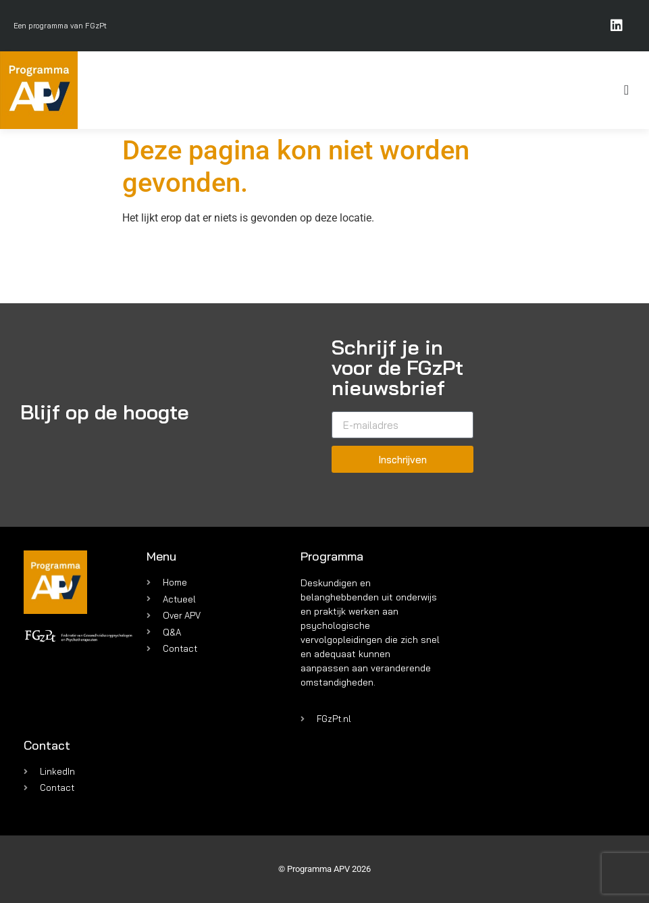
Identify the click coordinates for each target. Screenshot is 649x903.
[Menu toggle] (626, 90)
